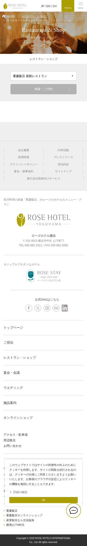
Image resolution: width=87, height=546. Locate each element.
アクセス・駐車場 (15, 434)
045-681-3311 (33, 245)
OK (43, 500)
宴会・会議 (11, 372)
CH (55, 6)
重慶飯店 (11, 510)
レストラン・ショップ (34, 16)
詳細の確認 (20, 492)
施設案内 (9, 403)
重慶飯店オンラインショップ (24, 515)
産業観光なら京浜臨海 (20, 520)
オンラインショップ (18, 417)
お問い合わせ (12, 446)
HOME (11, 16)
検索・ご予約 (44, 89)
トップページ (13, 327)
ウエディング (13, 388)
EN (48, 6)
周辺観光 (9, 440)
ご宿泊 (8, 342)
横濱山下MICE (15, 524)
